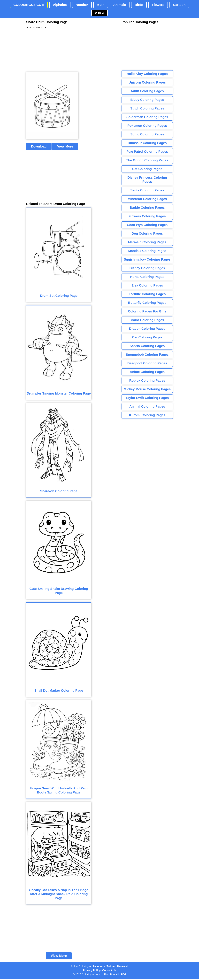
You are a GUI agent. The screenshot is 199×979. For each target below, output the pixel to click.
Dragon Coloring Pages (147, 328)
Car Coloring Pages (147, 337)
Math (101, 5)
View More (65, 146)
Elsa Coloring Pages (147, 285)
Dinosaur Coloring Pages (147, 143)
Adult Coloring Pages (147, 91)
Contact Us (109, 970)
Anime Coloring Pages (147, 372)
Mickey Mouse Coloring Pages (147, 389)
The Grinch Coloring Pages (147, 160)
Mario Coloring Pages (147, 320)
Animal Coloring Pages (147, 406)
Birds (139, 5)
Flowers (158, 5)
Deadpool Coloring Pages (147, 363)
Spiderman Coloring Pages (147, 117)
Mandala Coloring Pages (147, 251)
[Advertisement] (50, 50)
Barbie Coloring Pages (147, 207)
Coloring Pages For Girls (147, 311)
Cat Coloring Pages (147, 169)
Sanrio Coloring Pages (147, 346)
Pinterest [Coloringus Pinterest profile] (122, 966)
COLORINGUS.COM (29, 5)
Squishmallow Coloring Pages (147, 259)
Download (39, 146)
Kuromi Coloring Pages (147, 415)
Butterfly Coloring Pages (147, 302)
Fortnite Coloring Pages (147, 294)
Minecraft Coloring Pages (147, 199)
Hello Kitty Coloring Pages (147, 74)
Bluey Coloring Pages (147, 99)
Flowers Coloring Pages (147, 216)
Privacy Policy (92, 970)
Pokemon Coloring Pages (147, 125)
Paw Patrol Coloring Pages (147, 151)
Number (82, 5)
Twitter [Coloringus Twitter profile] (111, 966)
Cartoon (179, 5)
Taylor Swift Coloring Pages (147, 398)
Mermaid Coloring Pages (147, 242)
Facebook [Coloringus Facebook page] (99, 966)
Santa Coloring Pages (147, 190)
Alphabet (60, 5)
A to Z (99, 13)
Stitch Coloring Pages (147, 108)
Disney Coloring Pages (147, 268)
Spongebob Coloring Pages (147, 354)
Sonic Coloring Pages (147, 134)
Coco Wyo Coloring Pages (147, 225)
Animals (119, 5)
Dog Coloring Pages (147, 233)
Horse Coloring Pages (147, 277)
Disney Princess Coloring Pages (147, 179)
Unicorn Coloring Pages (147, 82)
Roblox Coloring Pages (147, 380)
